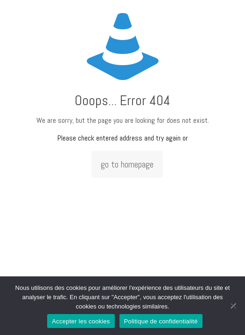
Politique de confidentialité (161, 321)
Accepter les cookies (81, 321)
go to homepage (127, 164)
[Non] (233, 305)
